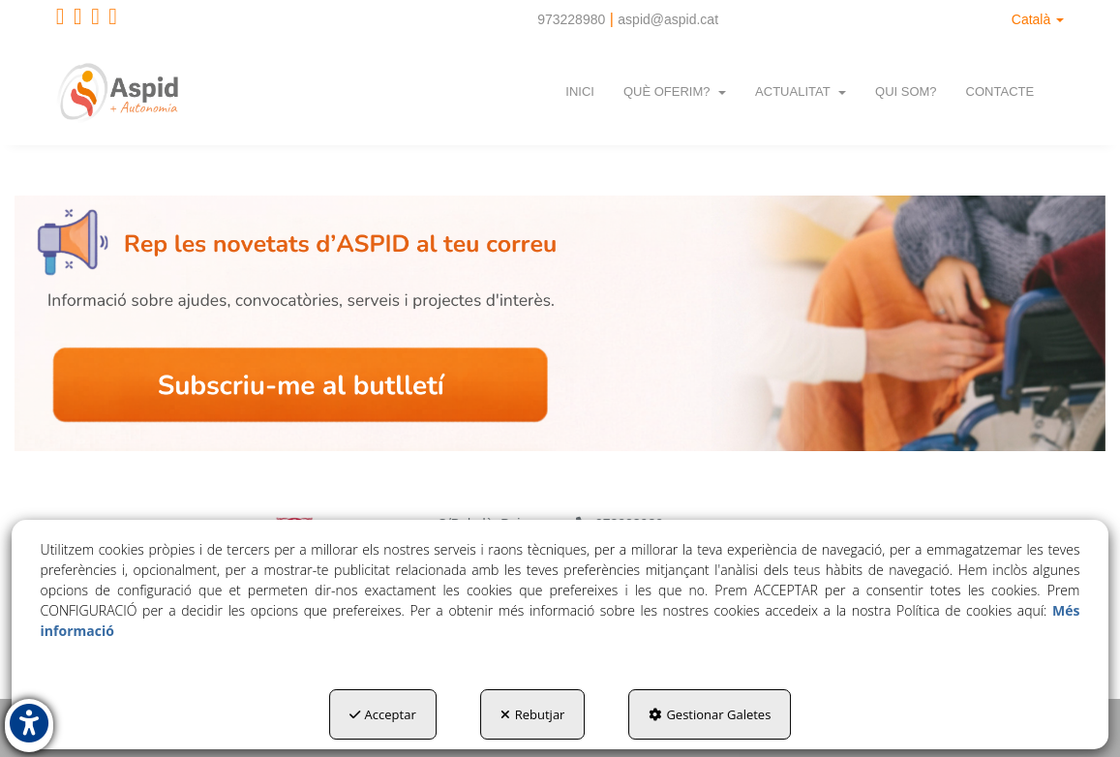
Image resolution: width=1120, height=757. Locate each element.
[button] (60, 19)
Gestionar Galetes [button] (710, 714)
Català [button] (1038, 19)
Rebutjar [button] (532, 714)
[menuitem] (1037, 19)
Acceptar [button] (382, 714)
